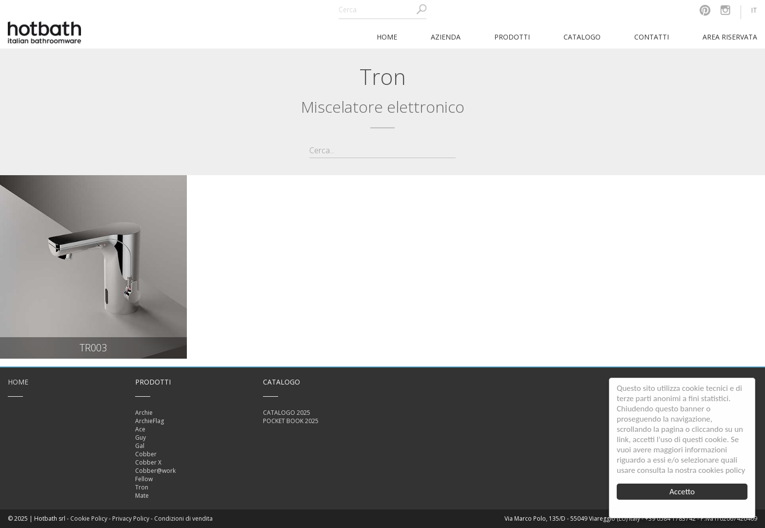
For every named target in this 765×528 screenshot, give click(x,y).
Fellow (144, 479)
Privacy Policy (130, 518)
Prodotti (512, 36)
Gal (139, 446)
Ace (140, 429)
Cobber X (148, 462)
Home (18, 381)
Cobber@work (155, 471)
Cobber (146, 454)
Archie (144, 412)
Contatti (651, 36)
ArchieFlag (149, 421)
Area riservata (730, 36)
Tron (141, 487)
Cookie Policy (88, 518)
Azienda (446, 36)
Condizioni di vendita (183, 518)
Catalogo (582, 36)
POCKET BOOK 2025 (291, 421)
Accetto (682, 492)
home (387, 36)
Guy (140, 437)
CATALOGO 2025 (286, 412)
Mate (142, 495)
